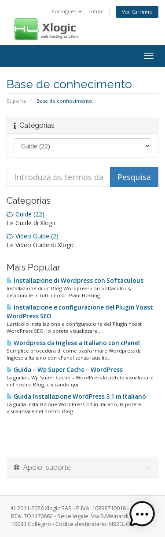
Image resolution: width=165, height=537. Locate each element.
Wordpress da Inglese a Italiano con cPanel (73, 343)
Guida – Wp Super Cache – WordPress (65, 370)
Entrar (95, 11)
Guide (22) (25, 214)
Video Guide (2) (33, 236)
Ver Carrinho (137, 11)
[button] (142, 514)
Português (66, 11)
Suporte (16, 100)
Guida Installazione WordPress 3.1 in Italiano (76, 396)
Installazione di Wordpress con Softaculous (75, 281)
